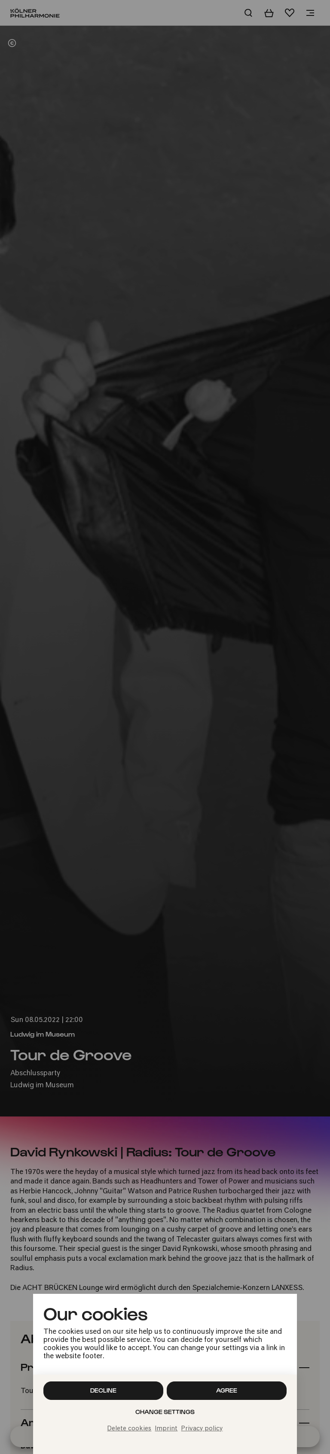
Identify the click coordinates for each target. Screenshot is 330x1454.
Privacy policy (202, 1429)
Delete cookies (129, 1429)
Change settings (165, 1411)
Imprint (166, 1429)
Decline (103, 1390)
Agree (226, 1390)
